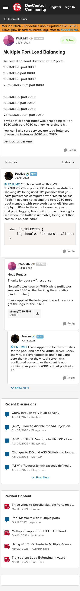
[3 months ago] (20, 417)
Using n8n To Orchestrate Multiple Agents (41, 544)
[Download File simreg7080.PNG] (37, 313)
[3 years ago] (19, 522)
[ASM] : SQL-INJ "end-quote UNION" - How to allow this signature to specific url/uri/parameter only (42, 439)
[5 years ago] (20, 509)
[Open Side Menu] (5, 7)
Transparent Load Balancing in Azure (38, 557)
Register (55, 7)
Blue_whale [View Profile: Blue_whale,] (38, 430)
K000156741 (69, 30)
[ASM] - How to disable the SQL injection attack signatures (41, 426)
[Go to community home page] (29, 7)
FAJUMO (14, 184)
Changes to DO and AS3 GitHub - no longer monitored (43, 452)
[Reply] (70, 150)
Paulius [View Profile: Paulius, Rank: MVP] (20, 174)
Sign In (70, 7)
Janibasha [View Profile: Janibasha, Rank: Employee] (37, 535)
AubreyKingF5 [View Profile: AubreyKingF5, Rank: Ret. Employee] (40, 548)
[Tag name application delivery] (18, 141)
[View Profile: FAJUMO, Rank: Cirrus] (8, 40)
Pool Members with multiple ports (36, 518)
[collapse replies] (40, 170)
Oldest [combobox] (68, 162)
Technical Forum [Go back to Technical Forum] (15, 19)
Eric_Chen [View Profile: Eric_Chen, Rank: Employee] (38, 562)
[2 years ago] (20, 535)
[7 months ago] (20, 548)
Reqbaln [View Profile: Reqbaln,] (36, 417)
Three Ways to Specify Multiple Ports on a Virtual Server (41, 505)
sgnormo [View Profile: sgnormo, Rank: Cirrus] (35, 522)
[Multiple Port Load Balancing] (22, 178)
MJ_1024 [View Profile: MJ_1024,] (36, 456)
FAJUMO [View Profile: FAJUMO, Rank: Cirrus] (22, 38)
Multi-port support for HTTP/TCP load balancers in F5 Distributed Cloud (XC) (39, 531)
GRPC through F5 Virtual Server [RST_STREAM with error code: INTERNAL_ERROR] (34, 413)
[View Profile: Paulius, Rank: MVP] (8, 176)
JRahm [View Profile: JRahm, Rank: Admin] (35, 509)
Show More (20, 388)
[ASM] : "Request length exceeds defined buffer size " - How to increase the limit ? (40, 466)
